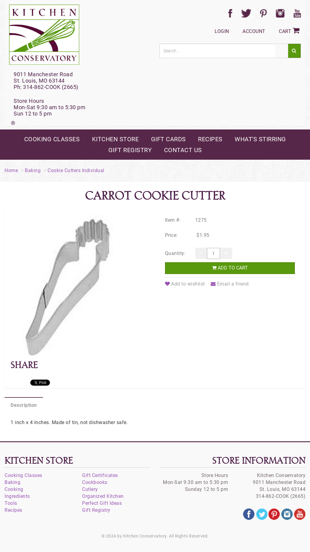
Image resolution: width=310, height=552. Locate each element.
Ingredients (17, 496)
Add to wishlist (185, 284)
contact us (183, 150)
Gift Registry (96, 510)
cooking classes (52, 139)
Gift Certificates (100, 475)
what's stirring (260, 139)
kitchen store (115, 139)
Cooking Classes (23, 475)
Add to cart (230, 268)
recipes (210, 139)
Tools (11, 503)
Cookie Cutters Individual (76, 170)
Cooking (14, 489)
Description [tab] (24, 405)
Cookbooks (94, 482)
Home (11, 170)
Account (253, 31)
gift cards (168, 139)
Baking (33, 170)
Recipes (13, 510)
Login (222, 31)
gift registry (130, 150)
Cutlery (90, 489)
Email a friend (230, 284)
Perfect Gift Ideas (102, 503)
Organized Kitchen (103, 496)
